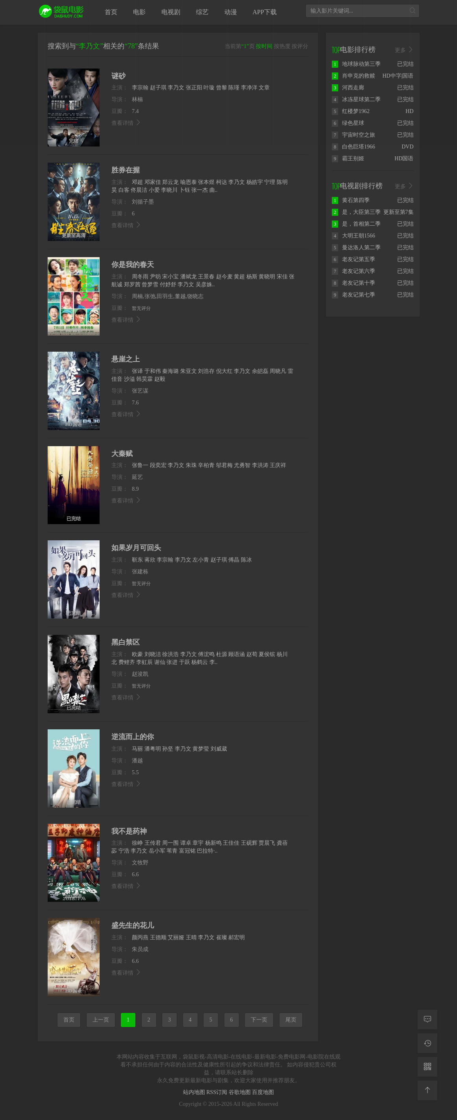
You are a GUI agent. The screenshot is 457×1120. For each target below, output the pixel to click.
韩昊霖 (144, 379)
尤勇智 (242, 465)
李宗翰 (140, 88)
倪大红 (224, 371)
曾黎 (221, 88)
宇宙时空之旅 (353, 135)
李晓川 (169, 190)
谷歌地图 (240, 1092)
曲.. (213, 190)
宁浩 (124, 851)
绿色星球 (348, 123)
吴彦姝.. (205, 284)
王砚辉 (249, 843)
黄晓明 (267, 277)
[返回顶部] (427, 1090)
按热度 (282, 46)
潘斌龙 (188, 277)
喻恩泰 (188, 182)
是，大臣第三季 (356, 212)
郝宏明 (236, 937)
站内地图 (195, 1092)
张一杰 (199, 190)
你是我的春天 (132, 265)
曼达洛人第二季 (356, 247)
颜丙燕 (140, 937)
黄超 (239, 277)
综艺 (202, 12)
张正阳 (194, 88)
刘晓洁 (152, 654)
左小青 (200, 560)
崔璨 (221, 937)
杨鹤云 (199, 662)
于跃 (184, 662)
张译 (137, 371)
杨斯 (251, 277)
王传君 (152, 843)
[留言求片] (427, 1019)
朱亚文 (188, 371)
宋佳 (282, 277)
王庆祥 (278, 465)
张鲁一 (140, 465)
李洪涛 (260, 465)
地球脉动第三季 (356, 64)
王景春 (206, 277)
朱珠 (191, 465)
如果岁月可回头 (136, 548)
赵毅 (159, 379)
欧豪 (137, 654)
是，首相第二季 (356, 224)
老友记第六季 (353, 271)
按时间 (264, 46)
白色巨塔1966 (353, 147)
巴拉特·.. (207, 851)
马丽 (137, 749)
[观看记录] (427, 1043)
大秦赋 (122, 454)
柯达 (221, 182)
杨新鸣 (213, 843)
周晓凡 (278, 371)
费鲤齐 (126, 662)
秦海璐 (170, 371)
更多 (404, 50)
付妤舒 (168, 284)
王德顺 (158, 937)
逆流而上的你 (132, 737)
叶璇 (209, 88)
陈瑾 (233, 88)
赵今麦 (224, 277)
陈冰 (246, 560)
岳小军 (157, 851)
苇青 (172, 851)
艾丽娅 (176, 937)
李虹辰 (144, 662)
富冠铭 (187, 851)
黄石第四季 (351, 200)
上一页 (101, 1020)
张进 (172, 662)
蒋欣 (149, 560)
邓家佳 (152, 182)
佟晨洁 (139, 190)
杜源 (221, 654)
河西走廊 (348, 88)
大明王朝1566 (353, 236)
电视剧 (170, 12)
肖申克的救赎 (353, 76)
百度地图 (263, 1092)
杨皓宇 (254, 182)
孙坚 (167, 749)
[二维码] (427, 1067)
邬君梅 (224, 465)
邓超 (137, 182)
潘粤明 (152, 749)
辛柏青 (206, 465)
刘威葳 (219, 749)
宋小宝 (170, 277)
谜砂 (118, 76)
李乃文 (176, 88)
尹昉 (155, 277)
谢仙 (159, 662)
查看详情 (126, 123)
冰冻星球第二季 (356, 99)
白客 (124, 190)
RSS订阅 (217, 1092)
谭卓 (185, 843)
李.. (213, 662)
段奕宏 (158, 465)
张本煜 (206, 182)
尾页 (290, 1020)
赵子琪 (158, 88)
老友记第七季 (353, 295)
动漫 (230, 12)
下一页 (259, 1020)
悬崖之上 (125, 359)
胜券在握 (125, 170)
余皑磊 (260, 371)
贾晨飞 (267, 843)
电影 (139, 12)
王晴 (191, 937)
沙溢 (129, 379)
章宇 (198, 843)
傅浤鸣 (206, 654)
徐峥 (137, 843)
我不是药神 (129, 831)
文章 (264, 88)
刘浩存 (206, 371)
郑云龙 (170, 182)
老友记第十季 (353, 283)
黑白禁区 (125, 642)
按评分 (300, 46)
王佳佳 (231, 843)
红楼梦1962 (351, 111)
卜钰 (184, 190)
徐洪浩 (170, 654)
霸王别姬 (348, 158)
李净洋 (249, 88)
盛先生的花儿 (132, 925)
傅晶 (233, 560)
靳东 (137, 560)
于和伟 (152, 371)
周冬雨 (140, 277)
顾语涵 (236, 654)
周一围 (170, 843)
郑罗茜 (132, 284)
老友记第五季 (353, 259)
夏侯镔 (267, 654)
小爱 (154, 190)
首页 (111, 12)
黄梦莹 (200, 749)
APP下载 (265, 12)
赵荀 (251, 654)
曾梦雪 (150, 284)
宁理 (269, 182)
